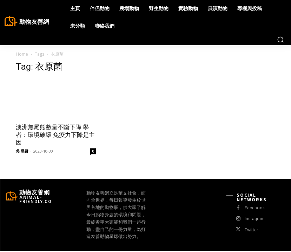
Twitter (251, 229)
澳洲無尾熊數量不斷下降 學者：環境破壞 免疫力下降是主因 (55, 135)
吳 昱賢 (22, 151)
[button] (280, 39)
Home (22, 54)
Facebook (254, 207)
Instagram (254, 218)
